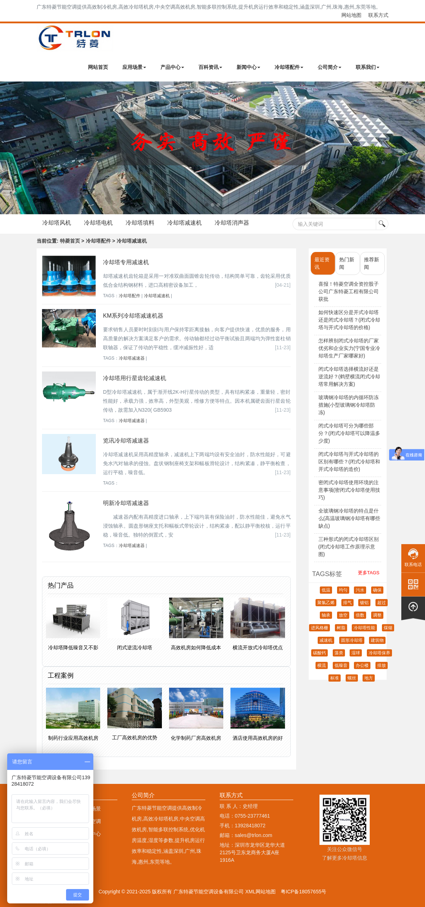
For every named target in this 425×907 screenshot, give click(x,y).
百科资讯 (210, 67)
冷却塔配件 (289, 67)
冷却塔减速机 (184, 223)
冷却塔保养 (379, 652)
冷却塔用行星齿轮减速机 (134, 378)
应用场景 (134, 67)
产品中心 (172, 67)
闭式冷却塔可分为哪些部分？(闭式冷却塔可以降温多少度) (349, 433)
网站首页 (98, 67)
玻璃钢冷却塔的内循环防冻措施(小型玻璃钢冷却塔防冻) (348, 404)
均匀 (343, 590)
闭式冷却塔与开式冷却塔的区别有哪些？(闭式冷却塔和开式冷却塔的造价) (349, 461)
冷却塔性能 (364, 627)
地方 (368, 678)
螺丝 (351, 678)
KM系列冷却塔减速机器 (133, 316)
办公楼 (362, 665)
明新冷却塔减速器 (126, 503)
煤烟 (388, 627)
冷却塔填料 (140, 223)
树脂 (341, 627)
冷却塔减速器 (132, 358)
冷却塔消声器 (232, 223)
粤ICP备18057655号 (304, 891)
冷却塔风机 (56, 223)
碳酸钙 (319, 652)
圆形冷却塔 (352, 640)
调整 (377, 615)
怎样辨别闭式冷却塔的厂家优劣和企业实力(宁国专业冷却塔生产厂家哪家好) (349, 348)
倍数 (360, 615)
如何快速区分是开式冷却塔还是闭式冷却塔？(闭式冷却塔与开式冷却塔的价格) (349, 319)
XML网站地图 (260, 891)
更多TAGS (368, 572)
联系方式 (378, 15)
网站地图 (351, 15)
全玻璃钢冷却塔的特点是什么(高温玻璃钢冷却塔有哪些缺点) (349, 518)
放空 (343, 615)
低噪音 (341, 665)
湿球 (355, 652)
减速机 (325, 640)
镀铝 (364, 602)
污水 (360, 590)
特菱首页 (70, 241)
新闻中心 (248, 67)
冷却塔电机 (98, 223)
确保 (377, 590)
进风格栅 (319, 627)
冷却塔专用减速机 (126, 262)
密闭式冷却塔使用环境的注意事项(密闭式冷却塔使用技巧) (349, 490)
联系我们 (367, 67)
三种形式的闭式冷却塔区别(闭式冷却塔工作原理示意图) (348, 546)
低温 (326, 590)
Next (7, 148)
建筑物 (377, 640)
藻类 (339, 652)
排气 (347, 602)
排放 (381, 665)
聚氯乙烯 (326, 602)
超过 (381, 602)
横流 (321, 665)
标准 (334, 678)
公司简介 (329, 67)
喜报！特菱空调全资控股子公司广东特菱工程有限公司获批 (348, 291)
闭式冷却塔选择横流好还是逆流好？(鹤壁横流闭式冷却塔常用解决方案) (349, 376)
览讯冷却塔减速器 (126, 441)
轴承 (326, 615)
